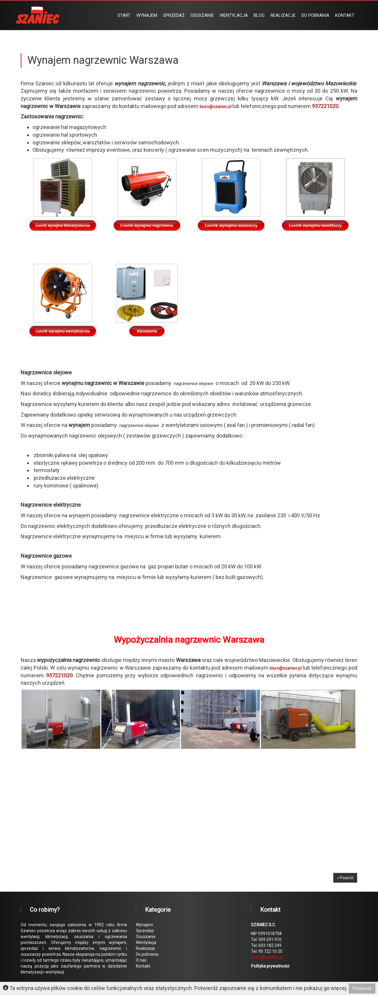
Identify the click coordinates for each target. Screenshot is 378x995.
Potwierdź (362, 988)
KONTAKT (344, 15)
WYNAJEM (146, 15)
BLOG (259, 15)
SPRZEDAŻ (174, 15)
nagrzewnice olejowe (193, 383)
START (124, 15)
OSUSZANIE (202, 15)
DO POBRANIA (315, 15)
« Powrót (345, 877)
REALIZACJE (283, 15)
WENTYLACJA (234, 15)
